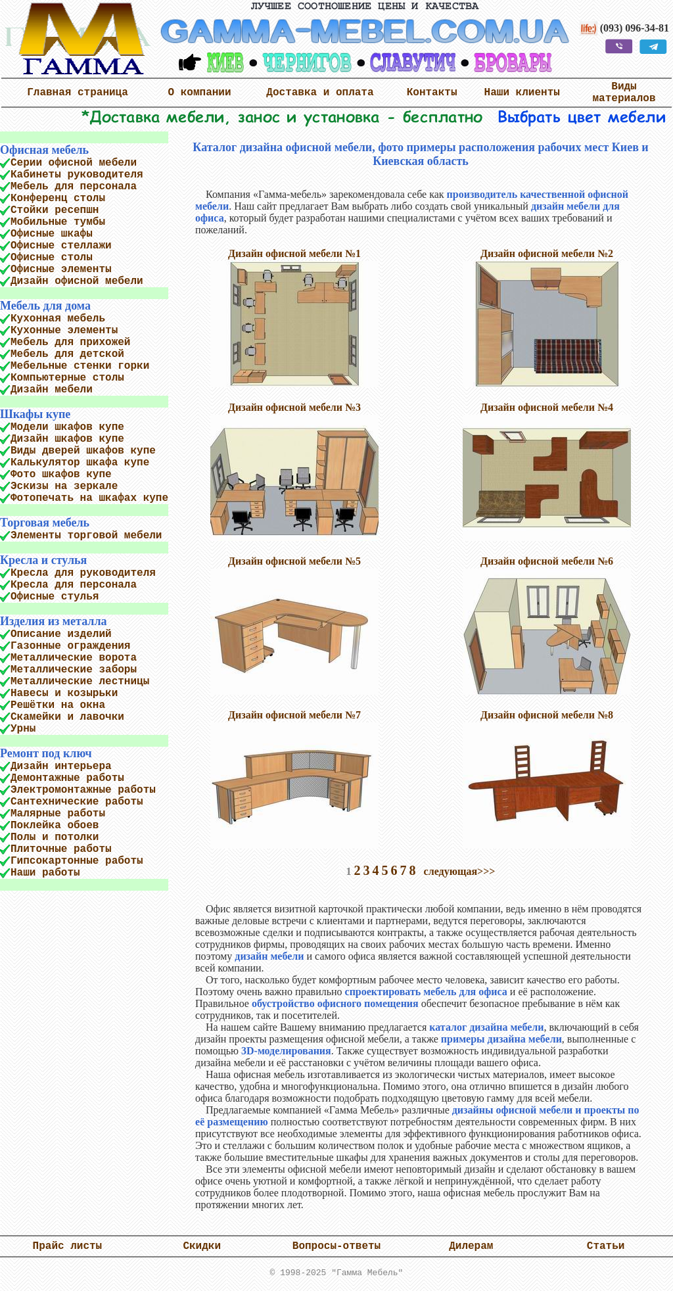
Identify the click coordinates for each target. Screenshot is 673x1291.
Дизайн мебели (52, 390)
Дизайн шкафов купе (67, 439)
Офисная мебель (44, 149)
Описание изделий (61, 634)
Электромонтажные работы (83, 790)
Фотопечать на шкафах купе (89, 498)
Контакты (432, 93)
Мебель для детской (67, 354)
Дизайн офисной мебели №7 (294, 714)
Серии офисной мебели (74, 163)
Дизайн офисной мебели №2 (546, 253)
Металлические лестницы (80, 682)
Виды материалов (624, 93)
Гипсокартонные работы (77, 861)
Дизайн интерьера (61, 766)
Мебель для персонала (74, 187)
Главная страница (77, 93)
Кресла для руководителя (83, 573)
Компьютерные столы (67, 378)
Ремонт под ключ (46, 753)
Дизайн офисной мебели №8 (546, 714)
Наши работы (45, 873)
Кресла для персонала (74, 585)
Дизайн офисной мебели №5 (294, 561)
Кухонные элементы (64, 331)
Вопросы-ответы (336, 1249)
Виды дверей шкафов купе (83, 451)
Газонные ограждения (70, 646)
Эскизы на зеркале (64, 486)
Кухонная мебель (58, 319)
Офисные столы (52, 258)
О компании (199, 93)
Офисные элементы (61, 269)
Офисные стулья (55, 597)
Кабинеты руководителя (77, 175)
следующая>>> (460, 871)
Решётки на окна (58, 705)
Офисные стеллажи (61, 246)
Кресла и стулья (43, 560)
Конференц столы (58, 198)
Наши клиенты (522, 93)
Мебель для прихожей (70, 342)
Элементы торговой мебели (86, 536)
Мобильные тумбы (58, 222)
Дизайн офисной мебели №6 (546, 561)
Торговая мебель (44, 522)
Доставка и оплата (319, 93)
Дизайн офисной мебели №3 (294, 407)
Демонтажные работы (67, 778)
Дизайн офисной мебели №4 (546, 407)
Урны (23, 729)
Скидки (202, 1249)
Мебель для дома (45, 305)
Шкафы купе (35, 414)
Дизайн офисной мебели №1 (294, 253)
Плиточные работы (61, 849)
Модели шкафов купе (67, 427)
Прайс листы (68, 1249)
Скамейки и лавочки (67, 717)
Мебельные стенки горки (80, 366)
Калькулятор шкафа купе (80, 463)
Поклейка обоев (55, 826)
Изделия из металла (53, 621)
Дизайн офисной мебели (77, 281)
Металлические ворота (74, 658)
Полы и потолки (55, 837)
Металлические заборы (74, 670)
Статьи (606, 1249)
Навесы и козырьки (64, 693)
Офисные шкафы (52, 234)
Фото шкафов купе (61, 475)
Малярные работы (58, 814)
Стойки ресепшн (55, 210)
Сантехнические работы (77, 802)
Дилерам (471, 1249)
